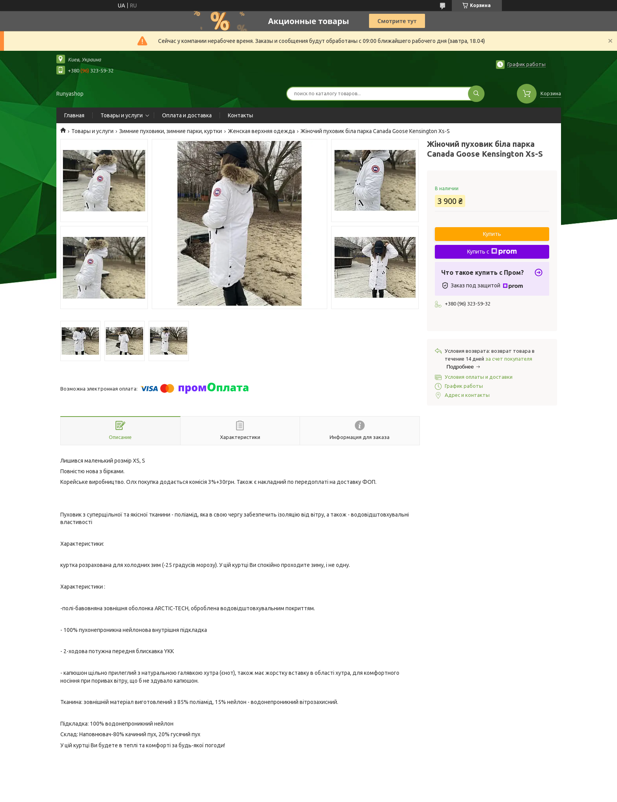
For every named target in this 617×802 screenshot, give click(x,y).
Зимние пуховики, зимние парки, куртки (170, 131)
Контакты (240, 115)
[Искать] (476, 93)
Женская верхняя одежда (261, 131)
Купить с (492, 251)
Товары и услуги (122, 115)
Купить (492, 234)
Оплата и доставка (187, 115)
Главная (74, 115)
